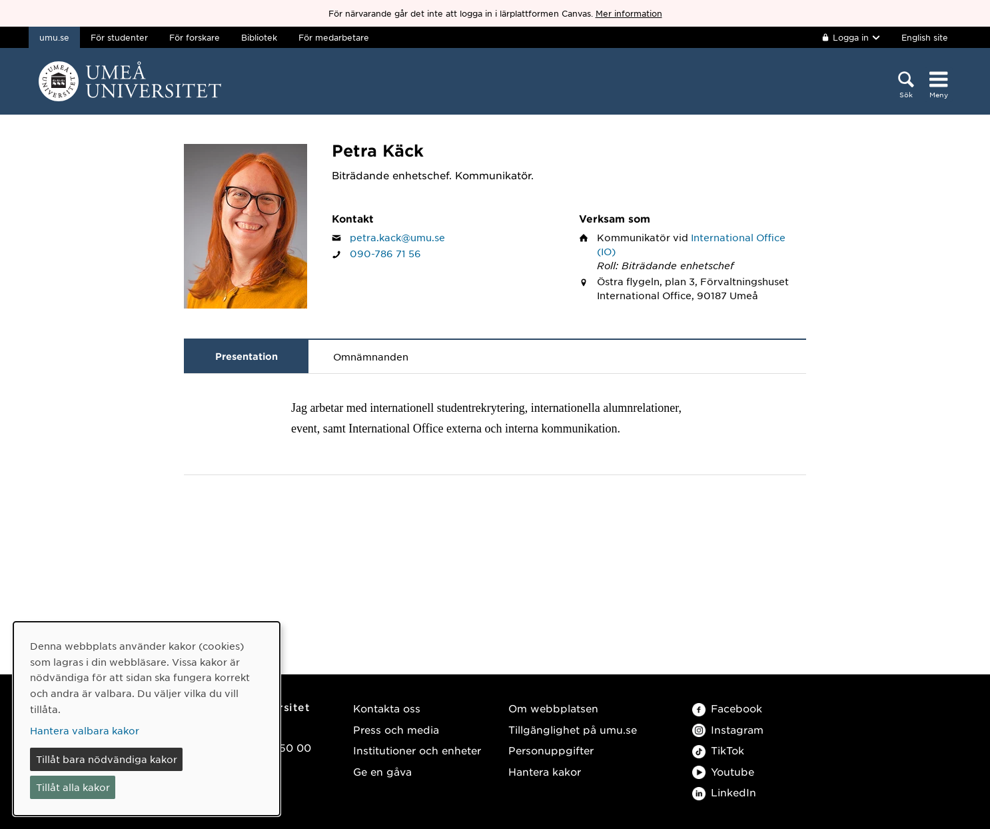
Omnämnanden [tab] (370, 357)
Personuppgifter (551, 750)
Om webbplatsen (553, 708)
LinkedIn (724, 792)
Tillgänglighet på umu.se (572, 729)
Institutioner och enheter (417, 750)
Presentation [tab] (246, 356)
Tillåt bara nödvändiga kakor (106, 759)
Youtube (723, 771)
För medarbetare (333, 37)
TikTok (718, 750)
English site (924, 37)
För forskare (194, 37)
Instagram (727, 729)
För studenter (119, 37)
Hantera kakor (544, 771)
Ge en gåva (382, 771)
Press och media (396, 729)
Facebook (727, 708)
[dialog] (146, 719)
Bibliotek (259, 37)
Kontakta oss (386, 708)
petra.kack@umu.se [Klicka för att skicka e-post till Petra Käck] (397, 237)
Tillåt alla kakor (73, 787)
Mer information (629, 13)
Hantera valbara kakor (84, 730)
